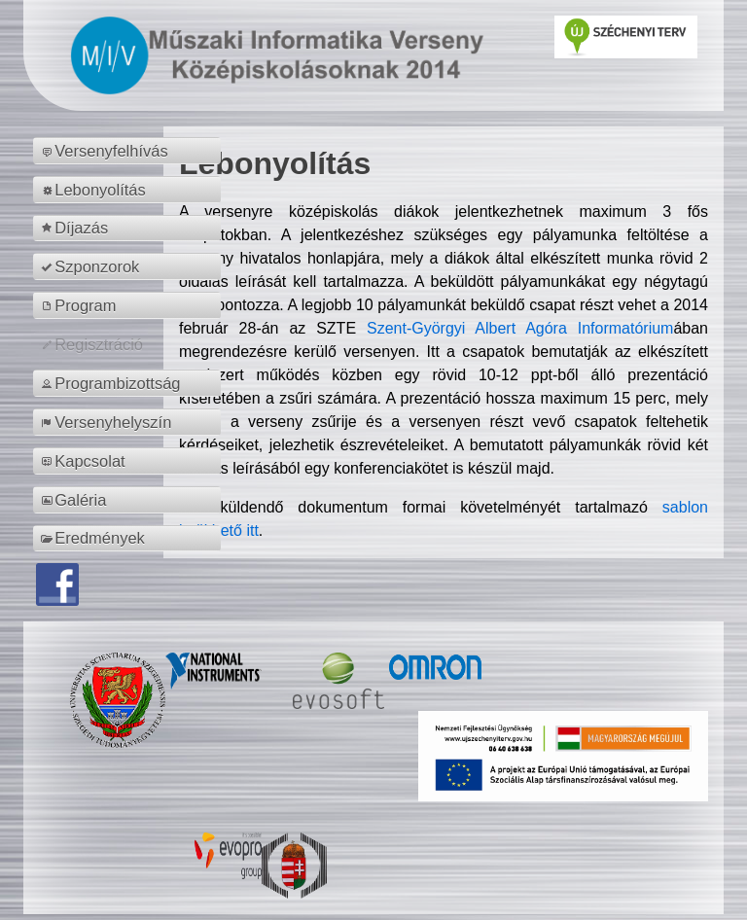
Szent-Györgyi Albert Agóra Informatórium (520, 328)
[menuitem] (129, 150)
